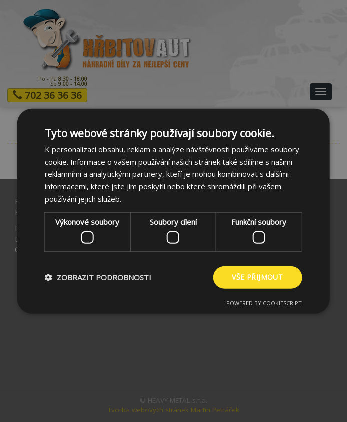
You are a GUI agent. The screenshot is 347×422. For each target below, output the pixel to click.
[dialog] (173, 211)
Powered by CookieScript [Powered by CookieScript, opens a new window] (264, 303)
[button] (98, 277)
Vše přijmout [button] (257, 277)
